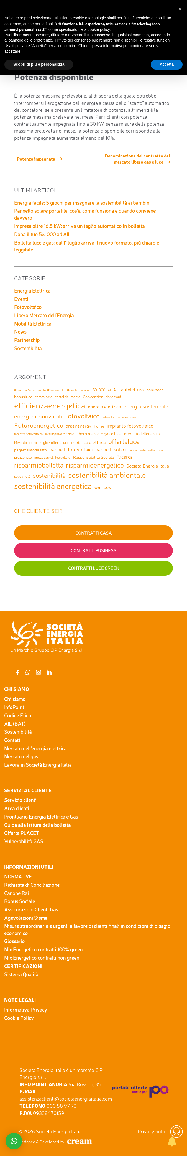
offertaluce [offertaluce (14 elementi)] (123, 441)
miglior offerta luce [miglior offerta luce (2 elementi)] (54, 442)
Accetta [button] (167, 64)
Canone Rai (16, 893)
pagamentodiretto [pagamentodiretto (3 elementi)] (30, 450)
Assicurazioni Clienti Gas (31, 909)
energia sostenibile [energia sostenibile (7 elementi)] (146, 406)
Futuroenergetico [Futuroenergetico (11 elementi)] (38, 425)
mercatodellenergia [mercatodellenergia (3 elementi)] (142, 433)
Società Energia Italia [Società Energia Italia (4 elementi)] (147, 466)
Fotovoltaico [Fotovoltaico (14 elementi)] (82, 416)
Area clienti (16, 808)
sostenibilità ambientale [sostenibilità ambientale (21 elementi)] (107, 475)
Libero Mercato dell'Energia (44, 315)
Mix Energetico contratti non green (41, 958)
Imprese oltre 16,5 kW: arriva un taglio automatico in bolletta (79, 226)
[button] (179, 8)
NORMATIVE (18, 876)
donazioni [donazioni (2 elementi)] (113, 397)
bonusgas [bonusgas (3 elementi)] (154, 389)
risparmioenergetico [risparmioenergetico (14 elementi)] (95, 465)
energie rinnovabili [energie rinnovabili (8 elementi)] (38, 416)
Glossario (14, 941)
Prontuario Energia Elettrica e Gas (41, 817)
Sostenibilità (28, 348)
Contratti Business (93, 550)
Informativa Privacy (25, 1010)
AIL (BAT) (14, 724)
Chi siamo (14, 699)
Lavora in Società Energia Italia (37, 765)
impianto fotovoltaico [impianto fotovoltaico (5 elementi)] (130, 426)
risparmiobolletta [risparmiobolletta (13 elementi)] (38, 465)
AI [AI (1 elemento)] (109, 390)
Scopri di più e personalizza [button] (38, 64)
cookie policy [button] (99, 29)
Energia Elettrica (32, 291)
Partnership (27, 340)
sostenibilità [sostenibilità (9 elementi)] (49, 475)
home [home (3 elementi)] (99, 426)
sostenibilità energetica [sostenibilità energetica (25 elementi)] (53, 486)
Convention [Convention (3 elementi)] (93, 396)
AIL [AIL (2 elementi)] (116, 390)
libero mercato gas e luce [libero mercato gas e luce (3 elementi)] (99, 433)
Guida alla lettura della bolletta (37, 825)
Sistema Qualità (21, 974)
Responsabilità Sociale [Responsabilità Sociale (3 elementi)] (93, 457)
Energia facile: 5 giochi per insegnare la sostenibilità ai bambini (82, 203)
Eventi (21, 299)
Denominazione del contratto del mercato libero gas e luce (137, 159)
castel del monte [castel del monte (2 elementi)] (67, 397)
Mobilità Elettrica (32, 324)
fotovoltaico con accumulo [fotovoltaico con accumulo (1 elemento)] (119, 417)
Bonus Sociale (19, 901)
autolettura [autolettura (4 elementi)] (132, 389)
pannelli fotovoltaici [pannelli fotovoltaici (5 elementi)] (71, 449)
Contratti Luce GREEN (93, 568)
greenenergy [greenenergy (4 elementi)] (78, 426)
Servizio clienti (20, 800)
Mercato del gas (21, 756)
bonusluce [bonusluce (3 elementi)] (23, 396)
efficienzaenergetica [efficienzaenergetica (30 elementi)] (49, 405)
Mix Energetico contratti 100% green (43, 949)
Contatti (13, 740)
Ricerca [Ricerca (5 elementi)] (125, 457)
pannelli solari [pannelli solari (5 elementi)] (110, 449)
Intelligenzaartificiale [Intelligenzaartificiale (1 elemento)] (59, 434)
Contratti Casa (93, 533)
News (20, 332)
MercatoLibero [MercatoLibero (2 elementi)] (25, 442)
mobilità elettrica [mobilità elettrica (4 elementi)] (88, 442)
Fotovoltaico (28, 307)
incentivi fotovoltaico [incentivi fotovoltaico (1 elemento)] (28, 434)
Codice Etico (17, 715)
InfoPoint (14, 707)
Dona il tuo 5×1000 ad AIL (42, 234)
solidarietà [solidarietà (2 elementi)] (22, 476)
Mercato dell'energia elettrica (35, 748)
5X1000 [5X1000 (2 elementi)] (99, 390)
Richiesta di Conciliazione (32, 885)
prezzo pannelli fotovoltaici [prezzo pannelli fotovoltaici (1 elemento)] (52, 457)
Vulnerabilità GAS (23, 841)
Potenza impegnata (36, 159)
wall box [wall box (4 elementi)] (102, 487)
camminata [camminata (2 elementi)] (43, 397)
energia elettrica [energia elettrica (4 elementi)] (104, 407)
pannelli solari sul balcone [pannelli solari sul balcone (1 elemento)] (146, 450)
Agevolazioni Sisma (25, 918)
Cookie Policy (19, 1018)
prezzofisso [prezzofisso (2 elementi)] (23, 457)
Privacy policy (153, 1131)
